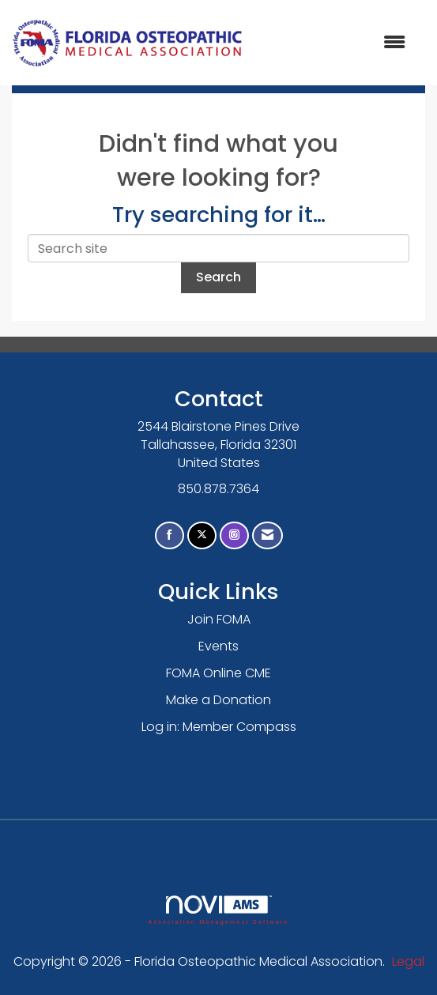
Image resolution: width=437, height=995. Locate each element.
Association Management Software (218, 910)
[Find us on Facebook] (169, 535)
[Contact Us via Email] (267, 535)
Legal (408, 961)
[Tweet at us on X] (202, 535)
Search (218, 277)
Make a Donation (218, 700)
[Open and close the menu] (332, 43)
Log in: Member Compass (218, 727)
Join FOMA (219, 619)
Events (218, 646)
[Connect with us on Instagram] (234, 535)
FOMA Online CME (218, 673)
